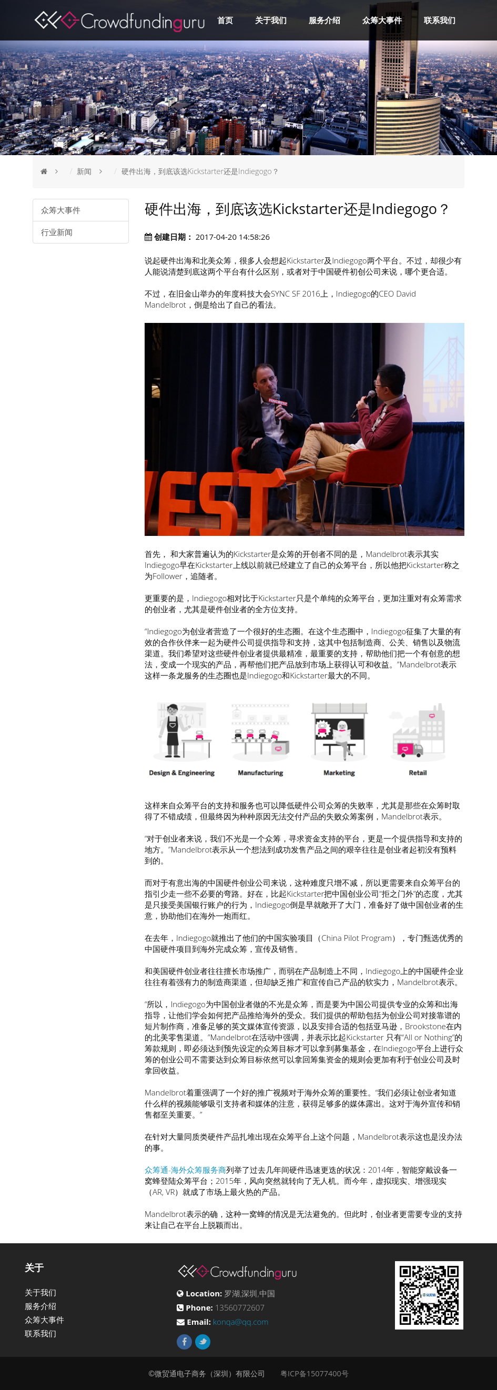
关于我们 (271, 20)
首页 (225, 20)
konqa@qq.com (241, 1321)
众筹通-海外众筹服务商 (185, 1169)
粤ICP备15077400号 (314, 1373)
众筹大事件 (382, 20)
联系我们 (439, 20)
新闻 (84, 171)
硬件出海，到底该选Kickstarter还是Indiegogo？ (200, 171)
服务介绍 (324, 20)
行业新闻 (57, 232)
